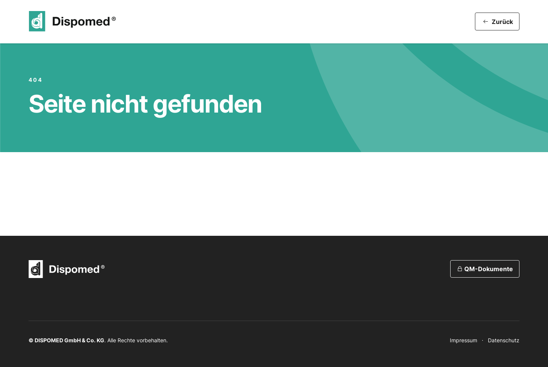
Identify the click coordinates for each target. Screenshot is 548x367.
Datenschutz (503, 340)
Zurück (498, 21)
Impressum (463, 340)
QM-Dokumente (485, 269)
